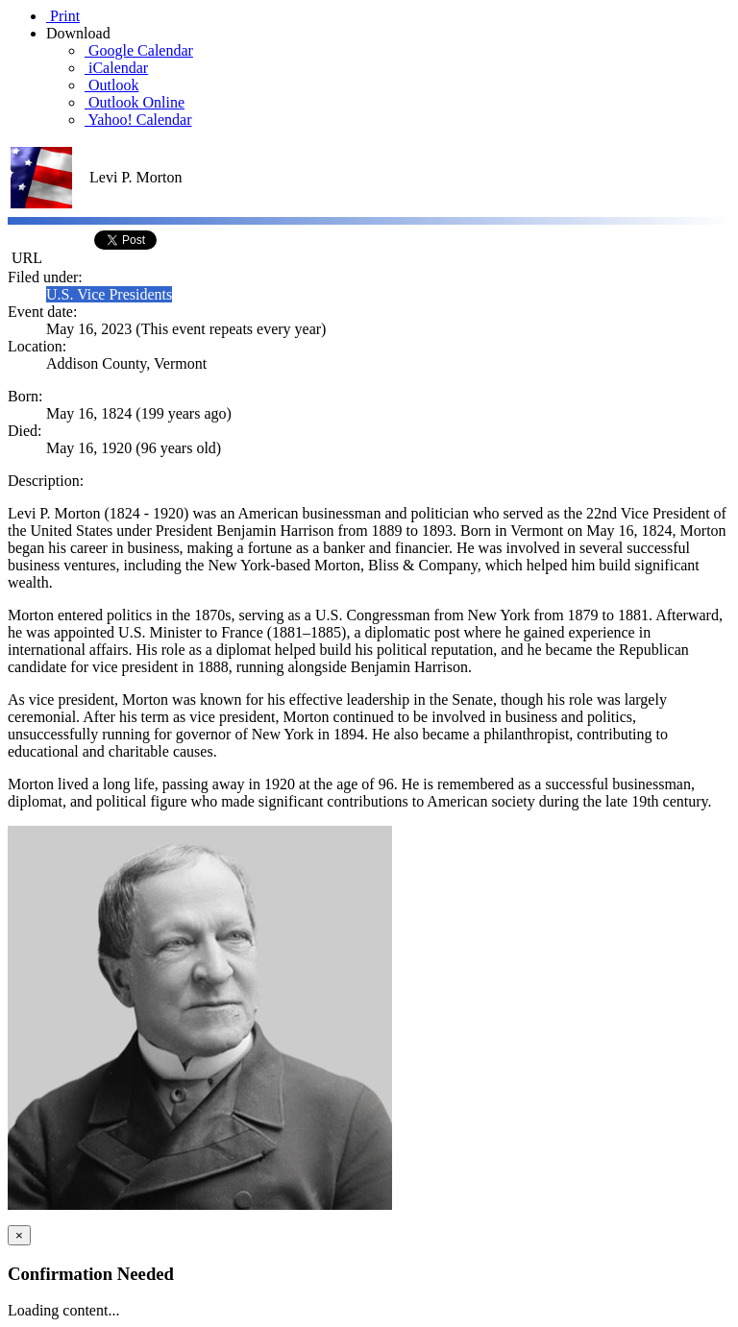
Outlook (111, 85)
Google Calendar (139, 50)
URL (25, 258)
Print (63, 16)
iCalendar (116, 68)
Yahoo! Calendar (138, 119)
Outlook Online (134, 102)
